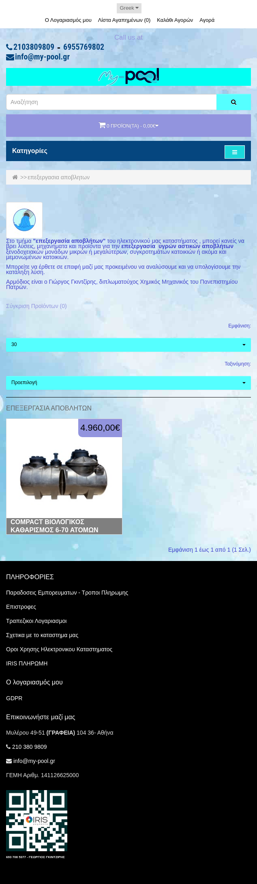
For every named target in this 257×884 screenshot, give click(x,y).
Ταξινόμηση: (238, 364)
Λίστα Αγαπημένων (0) (124, 20)
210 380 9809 (29, 747)
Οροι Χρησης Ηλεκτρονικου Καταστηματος (59, 649)
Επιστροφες (21, 607)
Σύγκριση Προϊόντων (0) (36, 306)
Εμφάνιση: (239, 326)
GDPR (14, 698)
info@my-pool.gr (42, 57)
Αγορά (206, 20)
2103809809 (33, 47)
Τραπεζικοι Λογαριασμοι (36, 621)
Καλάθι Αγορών (175, 20)
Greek (129, 8)
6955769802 (83, 47)
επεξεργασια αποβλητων (59, 177)
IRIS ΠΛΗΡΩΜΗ (26, 663)
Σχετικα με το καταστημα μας (42, 635)
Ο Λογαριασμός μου (68, 20)
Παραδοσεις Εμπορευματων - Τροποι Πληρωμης (67, 592)
